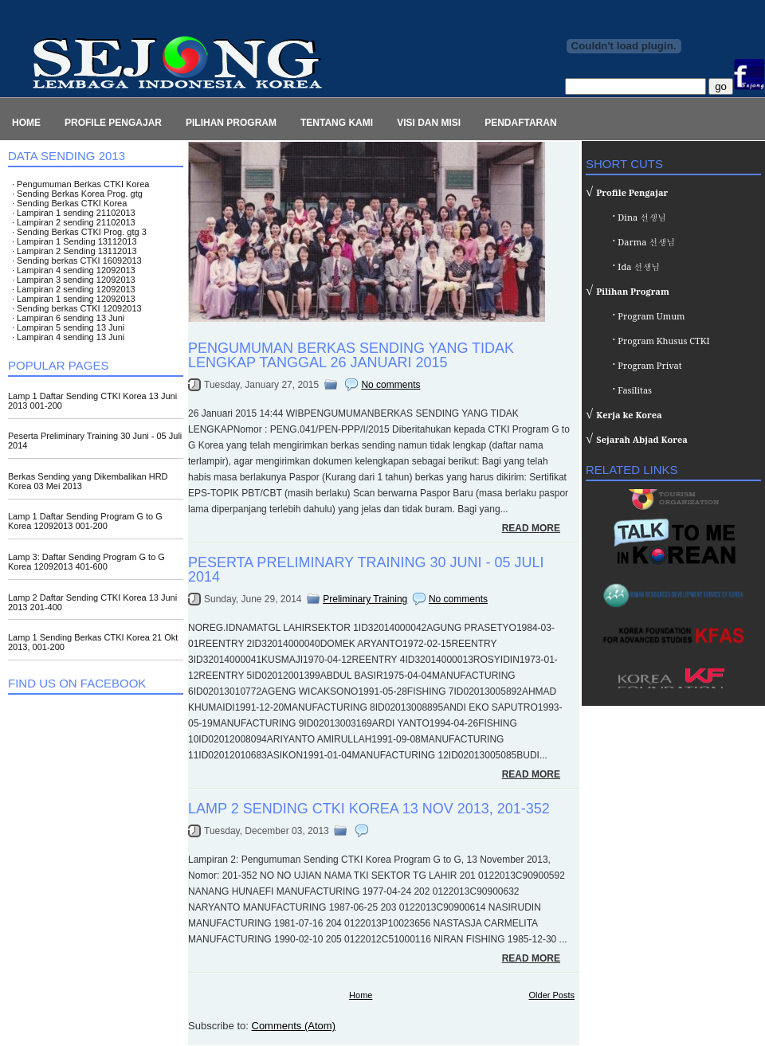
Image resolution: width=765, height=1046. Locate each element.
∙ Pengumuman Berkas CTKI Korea (80, 184)
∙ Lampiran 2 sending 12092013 (73, 289)
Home (26, 122)
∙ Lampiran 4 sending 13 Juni (68, 337)
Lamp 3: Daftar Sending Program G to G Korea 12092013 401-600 (86, 561)
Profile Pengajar (113, 122)
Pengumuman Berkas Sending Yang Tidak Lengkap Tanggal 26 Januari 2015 (351, 355)
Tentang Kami (336, 122)
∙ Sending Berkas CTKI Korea (69, 203)
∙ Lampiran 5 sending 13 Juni (68, 327)
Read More (531, 528)
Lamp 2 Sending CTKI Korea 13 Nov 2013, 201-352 (369, 808)
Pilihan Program (231, 122)
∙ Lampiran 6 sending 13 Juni (68, 318)
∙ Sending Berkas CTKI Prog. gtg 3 (79, 232)
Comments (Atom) (293, 1026)
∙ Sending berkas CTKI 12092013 (77, 308)
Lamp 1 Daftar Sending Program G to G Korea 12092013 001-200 (85, 521)
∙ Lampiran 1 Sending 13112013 (74, 241)
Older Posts (552, 995)
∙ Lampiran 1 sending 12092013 (73, 299)
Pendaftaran (520, 122)
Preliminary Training (365, 599)
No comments (390, 384)
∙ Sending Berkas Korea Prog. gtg (77, 193)
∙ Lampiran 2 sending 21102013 (73, 222)
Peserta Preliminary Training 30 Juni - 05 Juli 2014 (365, 569)
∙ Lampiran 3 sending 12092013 (73, 279)
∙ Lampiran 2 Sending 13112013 (74, 251)
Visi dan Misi (429, 122)
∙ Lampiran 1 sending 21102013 (73, 212)
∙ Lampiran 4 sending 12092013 (73, 270)
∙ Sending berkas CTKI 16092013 (77, 260)
